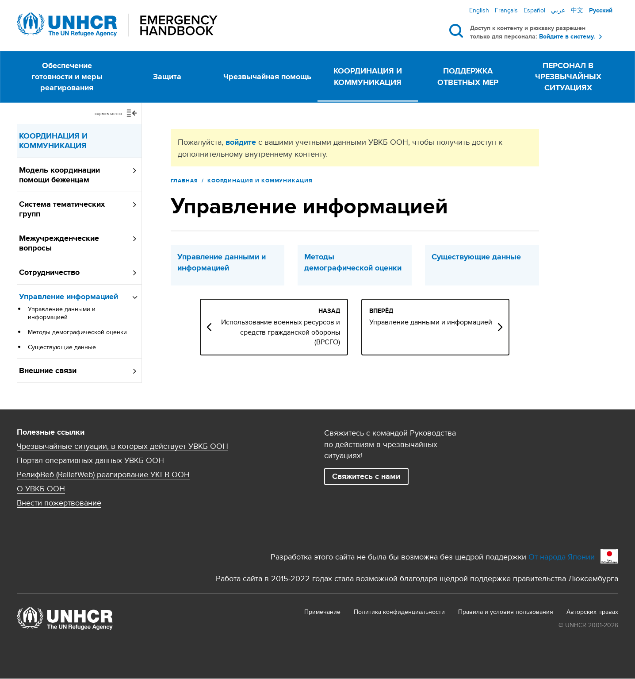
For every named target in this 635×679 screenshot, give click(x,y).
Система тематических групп (62, 209)
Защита (167, 76)
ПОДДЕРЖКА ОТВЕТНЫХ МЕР (467, 76)
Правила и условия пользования (505, 611)
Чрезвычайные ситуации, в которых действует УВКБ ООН (122, 446)
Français (506, 10)
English (479, 10)
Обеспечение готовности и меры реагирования (67, 76)
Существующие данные (62, 347)
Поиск (458, 30)
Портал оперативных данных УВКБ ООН (90, 460)
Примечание (322, 611)
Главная (185, 181)
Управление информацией (68, 296)
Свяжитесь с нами (366, 476)
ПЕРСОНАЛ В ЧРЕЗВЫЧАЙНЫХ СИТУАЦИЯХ (568, 76)
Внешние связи (48, 370)
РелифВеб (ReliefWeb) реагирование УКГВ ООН (103, 474)
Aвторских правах (592, 611)
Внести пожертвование (59, 503)
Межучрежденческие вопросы (59, 243)
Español (534, 10)
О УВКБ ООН (41, 489)
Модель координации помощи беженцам (59, 175)
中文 (577, 10)
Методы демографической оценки (77, 332)
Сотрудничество (49, 272)
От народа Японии (561, 556)
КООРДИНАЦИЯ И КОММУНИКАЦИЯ (367, 76)
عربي (558, 10)
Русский (600, 10)
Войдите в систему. (567, 36)
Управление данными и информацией (62, 313)
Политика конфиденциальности (399, 611)
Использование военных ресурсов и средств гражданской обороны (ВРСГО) (320, 332)
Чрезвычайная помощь (267, 76)
